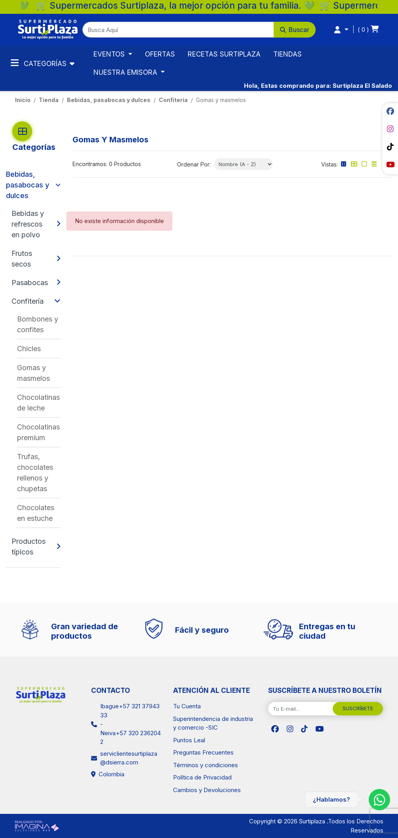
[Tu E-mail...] (300, 708)
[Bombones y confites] (39, 324)
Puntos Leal (189, 740)
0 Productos (125, 164)
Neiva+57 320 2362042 (130, 737)
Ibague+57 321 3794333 (130, 710)
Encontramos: (89, 164)
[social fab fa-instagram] (390, 129)
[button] (199, 30)
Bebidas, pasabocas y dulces (108, 99)
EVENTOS (110, 54)
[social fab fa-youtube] (390, 164)
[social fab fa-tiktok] (390, 147)
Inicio (22, 99)
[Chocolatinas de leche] (39, 402)
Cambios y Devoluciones (207, 790)
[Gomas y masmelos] (39, 373)
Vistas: (329, 164)
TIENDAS (287, 54)
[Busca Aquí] (178, 30)
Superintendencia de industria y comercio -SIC (213, 723)
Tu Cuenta (187, 706)
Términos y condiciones (205, 765)
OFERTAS (160, 54)
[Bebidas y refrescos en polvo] (31, 224)
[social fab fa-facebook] (390, 111)
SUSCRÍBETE (358, 708)
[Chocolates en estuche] (39, 513)
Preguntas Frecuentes (203, 752)
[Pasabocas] (31, 282)
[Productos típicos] (31, 546)
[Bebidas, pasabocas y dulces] (28, 185)
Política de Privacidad (202, 777)
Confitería (173, 99)
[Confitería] (30, 301)
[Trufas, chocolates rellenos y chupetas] (39, 472)
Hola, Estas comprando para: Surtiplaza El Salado (318, 85)
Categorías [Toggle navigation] (40, 63)
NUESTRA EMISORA (126, 72)
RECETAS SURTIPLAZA (224, 54)
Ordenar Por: (194, 164)
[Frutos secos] (31, 258)
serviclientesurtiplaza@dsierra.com (128, 758)
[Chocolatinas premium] (39, 432)
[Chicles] (39, 348)
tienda (49, 99)
